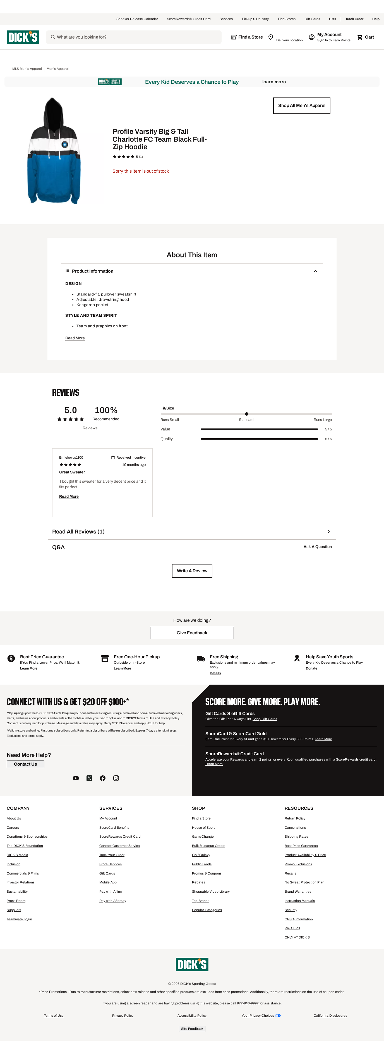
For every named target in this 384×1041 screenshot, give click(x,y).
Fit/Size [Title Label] (167, 408)
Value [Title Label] (165, 429)
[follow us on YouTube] (76, 779)
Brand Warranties (298, 892)
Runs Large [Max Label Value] (323, 420)
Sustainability (17, 892)
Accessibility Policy (192, 1016)
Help (376, 19)
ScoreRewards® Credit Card (189, 19)
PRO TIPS (292, 928)
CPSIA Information (299, 919)
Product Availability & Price (305, 855)
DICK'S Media (17, 855)
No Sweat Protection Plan (304, 882)
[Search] (139, 37)
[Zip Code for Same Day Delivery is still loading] (285, 37)
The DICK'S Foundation (25, 846)
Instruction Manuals (300, 901)
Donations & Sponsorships (27, 836)
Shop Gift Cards (265, 719)
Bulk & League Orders (208, 846)
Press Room (16, 901)
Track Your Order (111, 855)
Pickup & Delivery (255, 19)
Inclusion (13, 864)
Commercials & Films (23, 873)
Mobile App (108, 882)
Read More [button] (75, 338)
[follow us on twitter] (89, 779)
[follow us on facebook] (102, 779)
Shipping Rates (296, 836)
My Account (108, 818)
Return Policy (295, 818)
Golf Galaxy (201, 855)
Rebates (198, 882)
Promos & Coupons (207, 873)
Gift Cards (312, 19)
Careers (13, 828)
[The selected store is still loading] (246, 37)
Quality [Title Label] (166, 439)
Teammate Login (19, 919)
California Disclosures (330, 1016)
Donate (311, 668)
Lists (332, 19)
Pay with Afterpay (112, 901)
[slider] (246, 414)
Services (226, 19)
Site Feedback (192, 1029)
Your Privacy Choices (258, 1016)
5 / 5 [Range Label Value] (328, 429)
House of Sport (203, 828)
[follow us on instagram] (116, 779)
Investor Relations (21, 882)
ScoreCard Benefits (114, 828)
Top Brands (200, 901)
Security (291, 910)
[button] (301, 105)
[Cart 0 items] (365, 37)
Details (215, 673)
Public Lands (202, 864)
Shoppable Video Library (211, 892)
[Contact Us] (25, 764)
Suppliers (14, 910)
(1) (141, 157)
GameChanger (203, 836)
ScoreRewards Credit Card (120, 836)
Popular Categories (207, 910)
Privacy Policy (122, 1016)
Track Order (354, 19)
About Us (14, 818)
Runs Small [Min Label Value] (169, 420)
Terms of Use (54, 1016)
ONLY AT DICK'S (297, 937)
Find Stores (287, 19)
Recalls (290, 873)
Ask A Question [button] (318, 547)
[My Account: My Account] (330, 37)
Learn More (274, 81)
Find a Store (201, 818)
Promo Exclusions (298, 864)
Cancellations (295, 828)
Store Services (110, 864)
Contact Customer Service (119, 846)
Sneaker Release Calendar (137, 19)
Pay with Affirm (110, 892)
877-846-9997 (248, 1003)
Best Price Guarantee (301, 846)
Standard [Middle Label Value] (246, 420)
